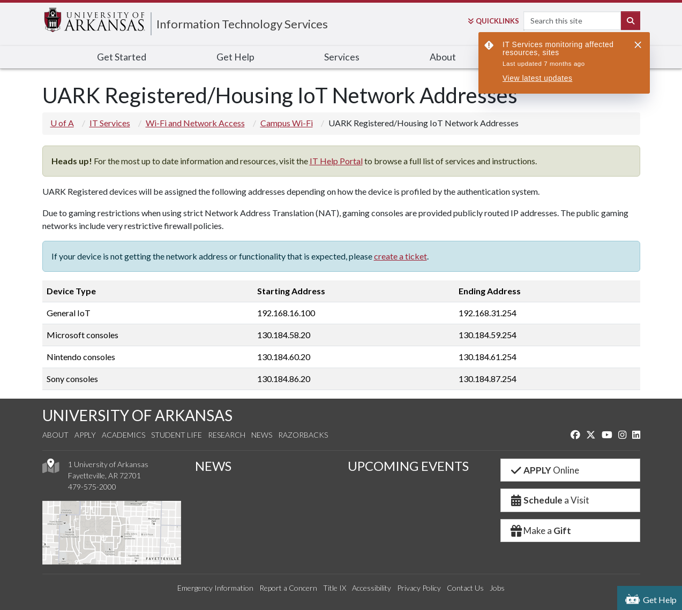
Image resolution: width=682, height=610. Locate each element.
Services (341, 57)
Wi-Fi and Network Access (195, 123)
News (261, 434)
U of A (62, 123)
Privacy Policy (419, 587)
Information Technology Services (242, 24)
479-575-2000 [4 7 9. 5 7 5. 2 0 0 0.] (92, 486)
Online (544, 470)
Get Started (121, 57)
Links (493, 21)
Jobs (497, 587)
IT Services (109, 123)
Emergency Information (215, 587)
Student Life (176, 434)
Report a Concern (288, 587)
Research (226, 434)
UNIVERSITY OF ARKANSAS (137, 415)
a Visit (549, 500)
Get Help (235, 57)
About (443, 57)
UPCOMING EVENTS (408, 466)
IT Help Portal (336, 161)
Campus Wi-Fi (286, 123)
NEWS (213, 466)
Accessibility (371, 587)
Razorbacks (303, 434)
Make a (540, 530)
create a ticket (400, 256)
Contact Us (465, 587)
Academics (123, 434)
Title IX (334, 587)
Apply (85, 434)
